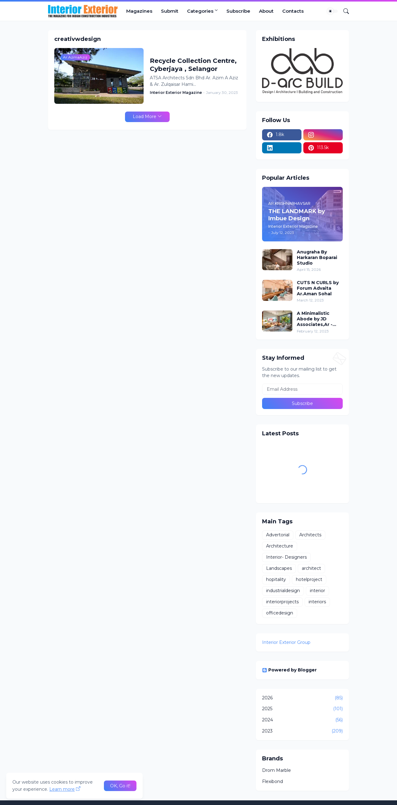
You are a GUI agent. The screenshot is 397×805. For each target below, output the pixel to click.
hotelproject (309, 579)
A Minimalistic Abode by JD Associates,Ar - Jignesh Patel (314, 319)
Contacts (293, 11)
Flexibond (272, 781)
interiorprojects (282, 602)
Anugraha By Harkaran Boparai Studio (317, 257)
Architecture (279, 546)
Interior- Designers (286, 557)
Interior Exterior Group (286, 642)
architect (311, 568)
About (266, 11)
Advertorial (277, 535)
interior (317, 590)
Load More (144, 116)
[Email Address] (302, 389)
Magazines (139, 11)
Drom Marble (276, 770)
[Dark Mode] (332, 11)
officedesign (279, 613)
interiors (317, 602)
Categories (200, 11)
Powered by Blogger (289, 670)
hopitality (276, 579)
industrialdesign (283, 590)
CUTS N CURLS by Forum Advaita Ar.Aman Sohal (318, 288)
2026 (302, 698)
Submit (169, 11)
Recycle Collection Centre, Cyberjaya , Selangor (193, 65)
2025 (302, 709)
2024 (302, 720)
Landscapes (279, 568)
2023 (302, 731)
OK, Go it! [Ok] (120, 786)
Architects (310, 535)
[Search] (343, 11)
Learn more (62, 789)
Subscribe (238, 11)
